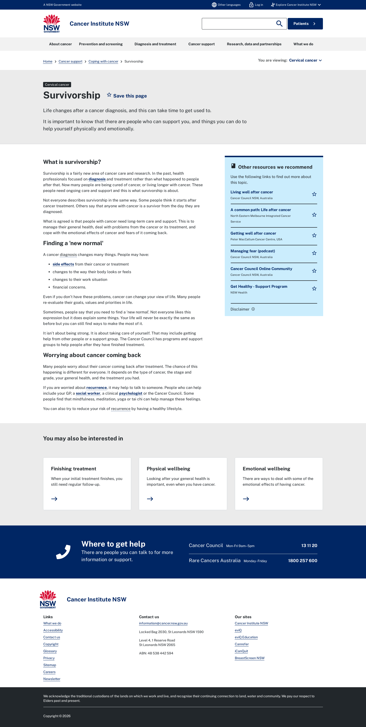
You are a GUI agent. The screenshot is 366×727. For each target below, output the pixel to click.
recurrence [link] (96, 387)
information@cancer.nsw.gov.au (163, 623)
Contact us (51, 637)
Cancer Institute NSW (251, 623)
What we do (303, 44)
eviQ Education (246, 637)
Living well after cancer (252, 192)
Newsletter (51, 679)
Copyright (50, 644)
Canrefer (242, 644)
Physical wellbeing (168, 469)
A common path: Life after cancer (261, 210)
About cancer (60, 44)
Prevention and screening (101, 44)
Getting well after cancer (253, 233)
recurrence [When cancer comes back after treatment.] (120, 408)
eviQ (238, 630)
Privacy (49, 658)
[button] (296, 5)
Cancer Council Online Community (261, 268)
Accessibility (53, 630)
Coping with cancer (103, 61)
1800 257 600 (302, 560)
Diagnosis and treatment (155, 44)
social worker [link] (88, 393)
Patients (305, 24)
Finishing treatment (73, 469)
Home (47, 61)
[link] (252, 308)
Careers (49, 672)
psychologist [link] (130, 393)
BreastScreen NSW (250, 658)
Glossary (50, 651)
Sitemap (49, 665)
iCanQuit (241, 651)
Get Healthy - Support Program (259, 286)
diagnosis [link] (97, 179)
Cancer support (201, 44)
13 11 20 (309, 545)
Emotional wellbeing (266, 469)
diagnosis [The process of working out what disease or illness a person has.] (68, 254)
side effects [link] (63, 264)
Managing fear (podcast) (253, 251)
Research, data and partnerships (254, 44)
